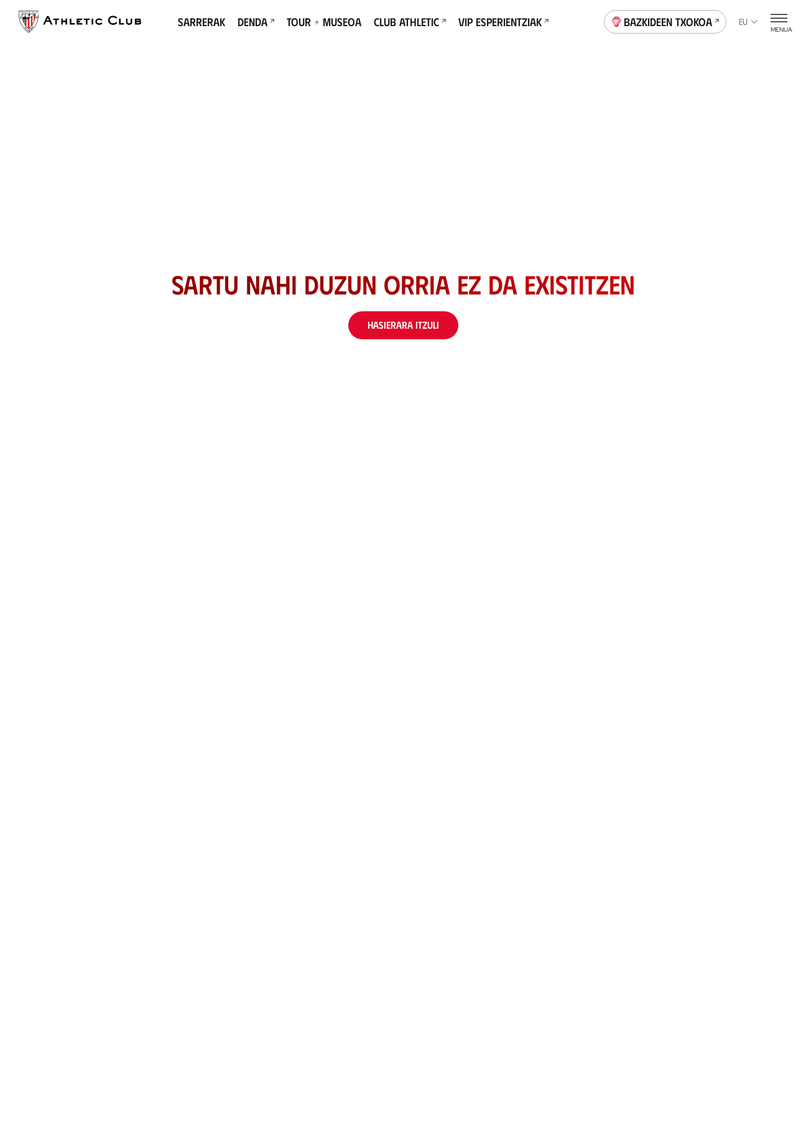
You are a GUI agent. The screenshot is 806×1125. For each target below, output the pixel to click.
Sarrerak (201, 22)
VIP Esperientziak (503, 22)
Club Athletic (410, 22)
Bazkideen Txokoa (665, 20)
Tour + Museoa (324, 22)
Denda (256, 22)
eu (748, 21)
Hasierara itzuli (403, 325)
